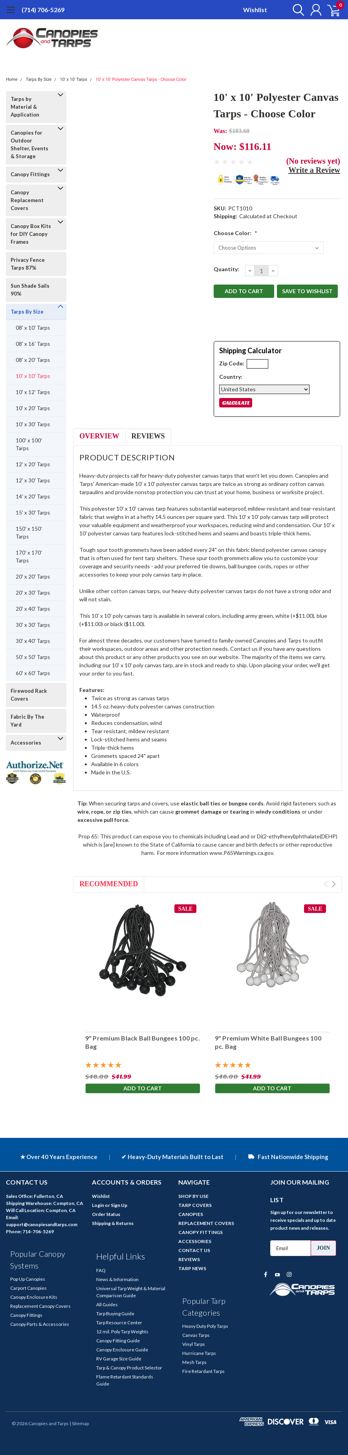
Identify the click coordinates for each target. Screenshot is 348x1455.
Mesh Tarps (194, 1362)
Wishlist (255, 9)
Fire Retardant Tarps (203, 1371)
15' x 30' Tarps (33, 512)
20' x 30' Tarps (33, 593)
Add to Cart (142, 1088)
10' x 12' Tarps (33, 392)
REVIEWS (189, 1259)
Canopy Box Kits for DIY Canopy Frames (31, 234)
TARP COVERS (195, 1205)
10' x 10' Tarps (73, 79)
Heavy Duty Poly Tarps (205, 1326)
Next (333, 884)
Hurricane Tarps (199, 1353)
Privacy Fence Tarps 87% (28, 264)
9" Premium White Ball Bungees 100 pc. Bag (267, 1042)
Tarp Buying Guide (115, 1313)
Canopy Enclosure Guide (122, 1350)
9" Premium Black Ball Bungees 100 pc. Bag (142, 1042)
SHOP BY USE (193, 1196)
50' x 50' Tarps (33, 657)
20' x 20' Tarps (33, 576)
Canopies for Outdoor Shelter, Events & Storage (29, 144)
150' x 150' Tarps (29, 533)
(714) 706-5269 (43, 9)
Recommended (108, 884)
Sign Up (119, 1205)
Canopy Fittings (30, 174)
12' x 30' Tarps (33, 480)
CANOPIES (190, 1214)
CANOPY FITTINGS (200, 1232)
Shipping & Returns (113, 1223)
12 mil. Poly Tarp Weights (122, 1332)
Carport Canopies (28, 1288)
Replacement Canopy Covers (40, 1306)
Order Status (106, 1214)
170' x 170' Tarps (29, 557)
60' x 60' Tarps (33, 673)
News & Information (117, 1279)
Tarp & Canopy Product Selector (129, 1368)
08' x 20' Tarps (33, 360)
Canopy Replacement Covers (27, 200)
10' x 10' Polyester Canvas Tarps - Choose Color (140, 79)
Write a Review (314, 170)
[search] (296, 10)
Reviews (148, 436)
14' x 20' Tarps (33, 496)
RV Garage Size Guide (118, 1359)
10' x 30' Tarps (33, 424)
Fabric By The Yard (27, 721)
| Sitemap (79, 1423)
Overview (99, 436)
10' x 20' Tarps (33, 408)
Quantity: (226, 269)
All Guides (107, 1304)
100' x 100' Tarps (29, 444)
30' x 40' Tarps (33, 641)
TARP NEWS (192, 1268)
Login (98, 1205)
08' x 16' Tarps (33, 344)
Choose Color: (235, 233)
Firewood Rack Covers (29, 695)
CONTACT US (194, 1250)
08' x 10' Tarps (33, 328)
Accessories (26, 742)
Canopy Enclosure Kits (33, 1297)
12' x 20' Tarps (33, 464)
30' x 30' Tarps (33, 625)
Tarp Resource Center (119, 1322)
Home (12, 79)
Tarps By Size (38, 79)
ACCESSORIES (194, 1241)
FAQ (101, 1270)
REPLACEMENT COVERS (206, 1223)
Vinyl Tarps (193, 1344)
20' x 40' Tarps (33, 609)
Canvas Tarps (196, 1335)
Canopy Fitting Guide (118, 1341)
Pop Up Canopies (27, 1279)
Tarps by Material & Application (25, 107)
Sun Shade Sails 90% (30, 290)
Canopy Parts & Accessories (39, 1324)
